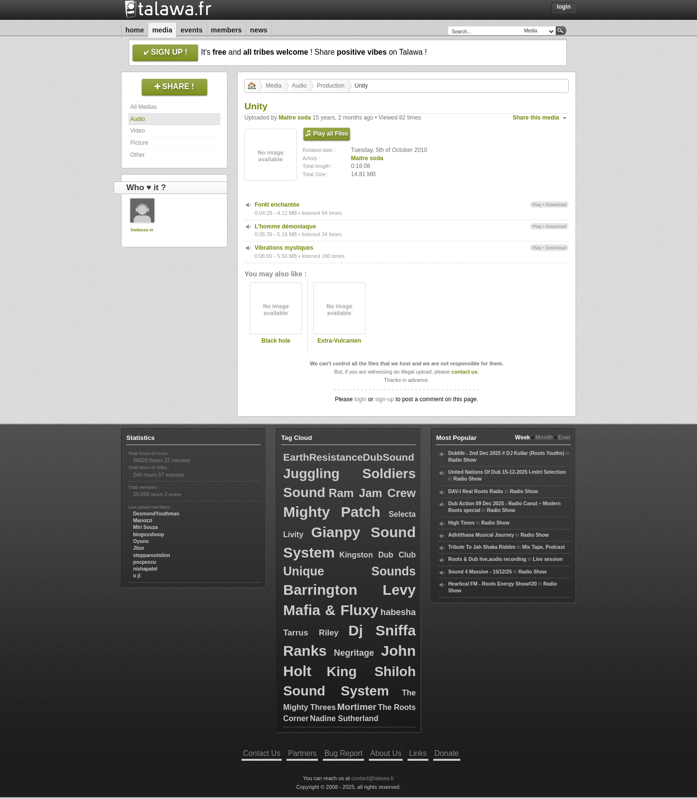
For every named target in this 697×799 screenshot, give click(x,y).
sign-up (384, 399)
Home (134, 30)
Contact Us (261, 753)
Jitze (138, 548)
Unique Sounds (349, 571)
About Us (385, 753)
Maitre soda (295, 117)
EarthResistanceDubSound (348, 457)
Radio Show (462, 460)
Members (226, 30)
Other (137, 154)
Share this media (536, 117)
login (360, 399)
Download (555, 204)
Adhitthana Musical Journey (481, 535)
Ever (564, 437)
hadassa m (142, 229)
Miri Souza (145, 527)
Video (137, 130)
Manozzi (142, 520)
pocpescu (144, 562)
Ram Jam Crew (372, 492)
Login (564, 6)
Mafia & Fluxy (331, 610)
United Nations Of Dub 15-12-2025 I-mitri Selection (507, 472)
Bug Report (343, 753)
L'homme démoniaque (285, 226)
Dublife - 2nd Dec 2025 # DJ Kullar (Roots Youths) (506, 453)
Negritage (354, 653)
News (259, 30)
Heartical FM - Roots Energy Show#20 (492, 584)
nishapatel (145, 569)
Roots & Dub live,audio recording (487, 559)
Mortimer (356, 707)
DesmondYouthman (156, 513)
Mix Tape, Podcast (543, 547)
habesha (398, 612)
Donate (447, 753)
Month (544, 437)
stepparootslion (151, 555)
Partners (302, 753)
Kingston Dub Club (377, 555)
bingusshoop (148, 534)
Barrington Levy (349, 590)
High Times (461, 523)
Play (537, 204)
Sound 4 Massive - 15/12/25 (480, 571)
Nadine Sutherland (344, 718)
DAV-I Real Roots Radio (475, 491)
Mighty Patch (331, 512)
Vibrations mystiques (284, 247)
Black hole (275, 340)
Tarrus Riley (311, 632)
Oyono (141, 541)
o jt (136, 575)
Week (522, 437)
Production (330, 85)
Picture (139, 142)
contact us (464, 372)
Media (162, 30)
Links (417, 753)
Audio (137, 119)
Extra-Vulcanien (339, 340)
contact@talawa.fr (372, 778)
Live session (547, 559)
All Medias (143, 107)
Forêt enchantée (277, 204)
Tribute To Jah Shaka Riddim (481, 547)
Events (192, 30)
